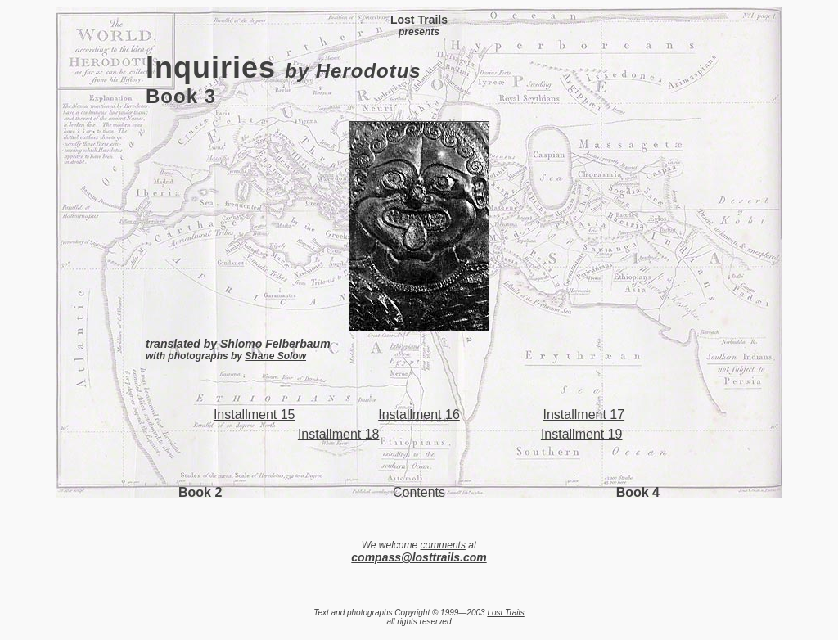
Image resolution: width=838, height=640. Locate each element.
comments (443, 545)
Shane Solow (275, 356)
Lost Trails (505, 612)
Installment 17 (584, 414)
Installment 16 (419, 414)
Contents (419, 492)
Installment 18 (339, 434)
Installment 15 (254, 414)
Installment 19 (582, 434)
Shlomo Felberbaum (275, 343)
